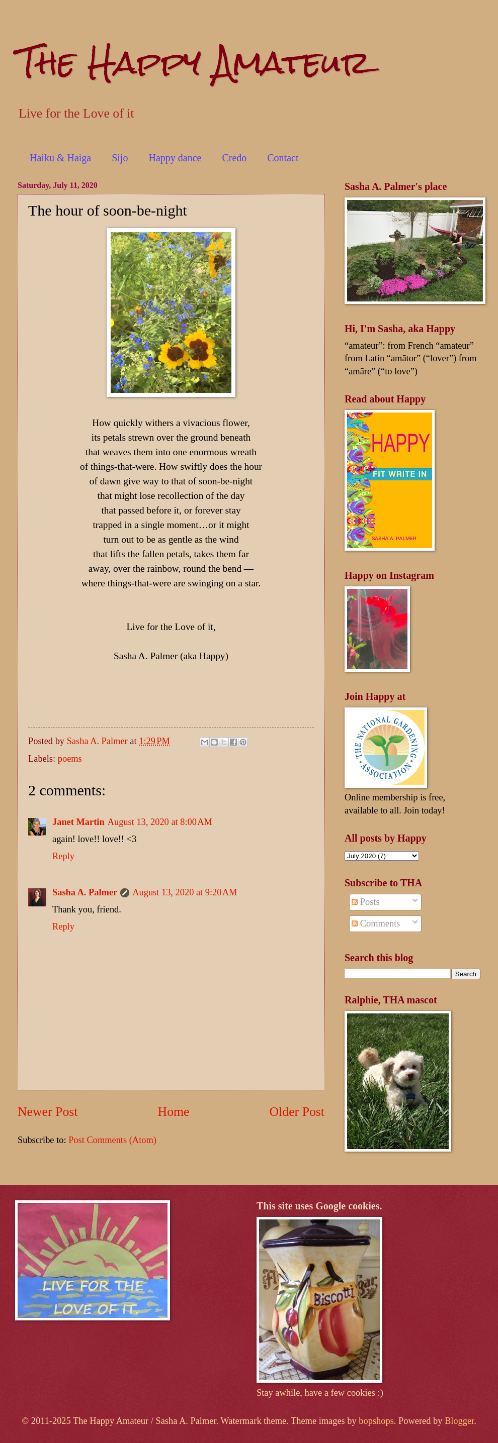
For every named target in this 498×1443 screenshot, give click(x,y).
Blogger (459, 1421)
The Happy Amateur (194, 62)
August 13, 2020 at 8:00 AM (160, 822)
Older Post (297, 1111)
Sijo (120, 157)
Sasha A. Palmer (84, 892)
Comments (376, 923)
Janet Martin (78, 822)
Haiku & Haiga (60, 157)
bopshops (376, 1421)
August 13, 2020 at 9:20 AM (184, 892)
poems (70, 759)
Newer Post (47, 1111)
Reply (63, 856)
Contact (282, 157)
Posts (365, 902)
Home (174, 1111)
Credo (234, 157)
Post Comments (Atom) (112, 1140)
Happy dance (174, 157)
